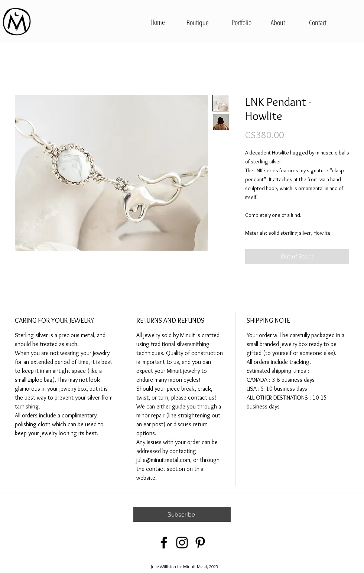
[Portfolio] (241, 22)
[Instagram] (182, 542)
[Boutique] (197, 22)
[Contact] (318, 22)
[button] (182, 514)
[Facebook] (164, 542)
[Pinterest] (200, 542)
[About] (277, 22)
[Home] (157, 22)
